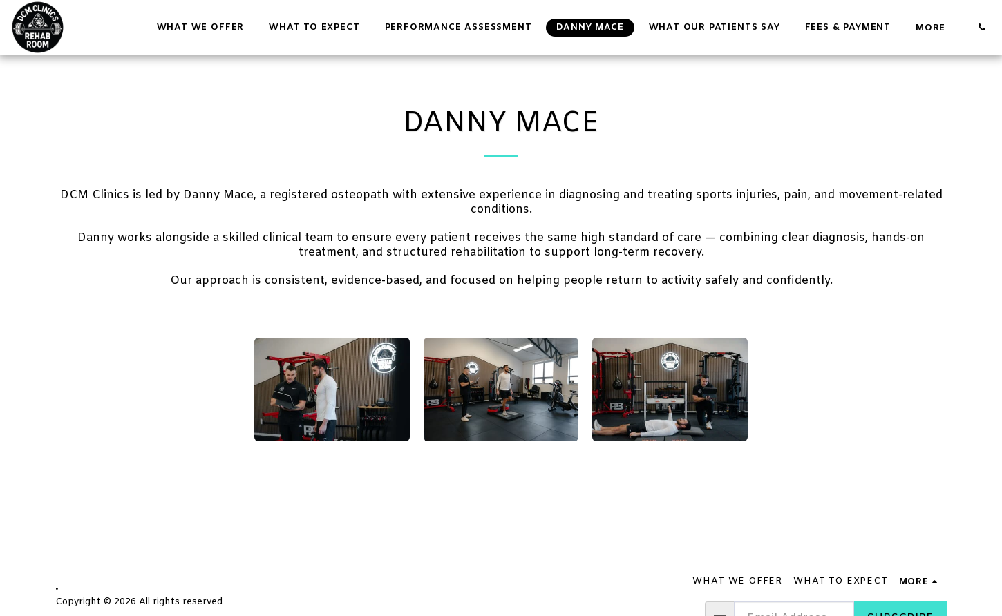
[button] (981, 27)
